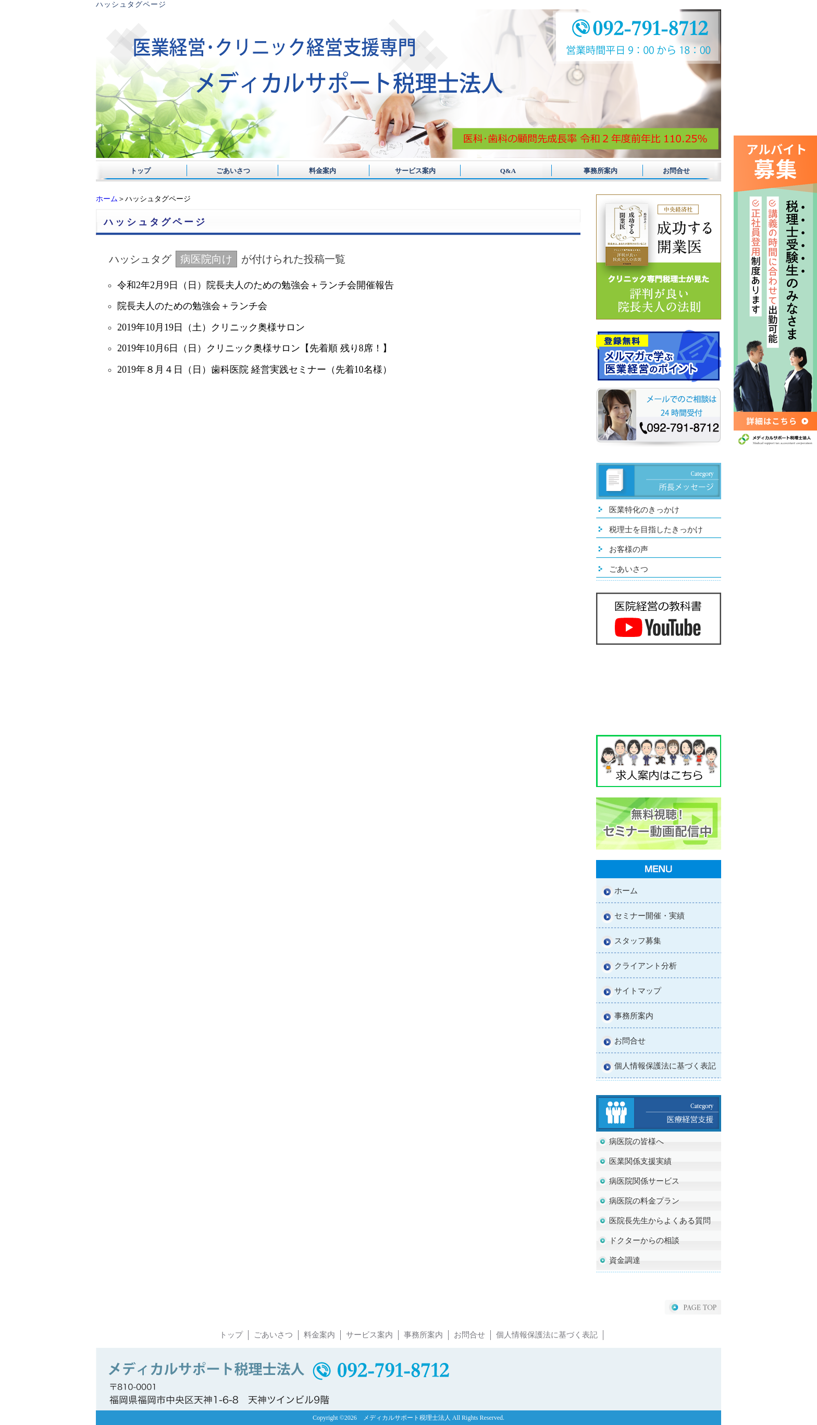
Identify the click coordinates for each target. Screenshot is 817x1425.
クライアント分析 (645, 966)
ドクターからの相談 (644, 1240)
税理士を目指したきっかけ (656, 529)
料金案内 (319, 171)
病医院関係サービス (644, 1181)
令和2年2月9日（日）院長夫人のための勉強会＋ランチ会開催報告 (255, 285)
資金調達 (624, 1260)
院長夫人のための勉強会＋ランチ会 (192, 306)
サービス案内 (408, 171)
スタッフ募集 (637, 941)
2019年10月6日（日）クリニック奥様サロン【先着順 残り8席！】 (254, 348)
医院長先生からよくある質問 (660, 1221)
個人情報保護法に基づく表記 (665, 1066)
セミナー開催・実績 (649, 916)
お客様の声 (628, 549)
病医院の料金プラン (644, 1201)
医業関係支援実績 (640, 1161)
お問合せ (676, 171)
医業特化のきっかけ (644, 510)
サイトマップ (637, 991)
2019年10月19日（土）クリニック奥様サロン (211, 327)
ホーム (107, 199)
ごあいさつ (229, 171)
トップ (140, 171)
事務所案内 (586, 171)
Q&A (498, 171)
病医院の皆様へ (636, 1141)
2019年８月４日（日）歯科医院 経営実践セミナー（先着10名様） (254, 369)
